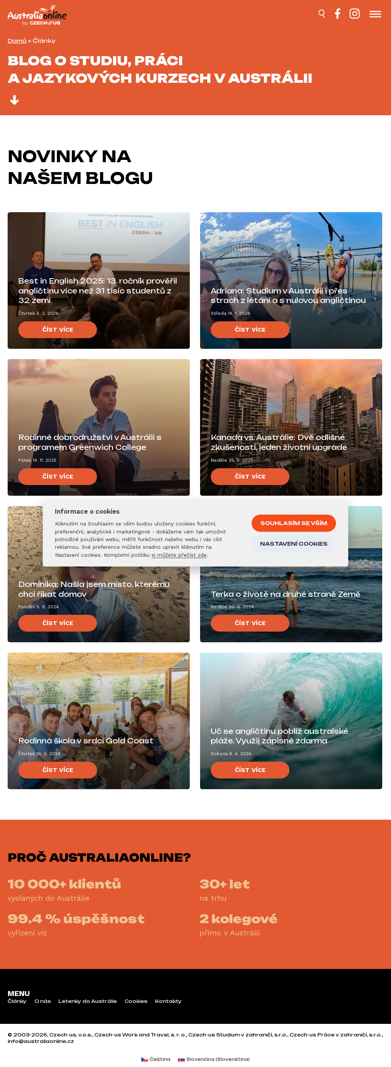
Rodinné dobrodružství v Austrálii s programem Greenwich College (90, 442)
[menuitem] (155, 1059)
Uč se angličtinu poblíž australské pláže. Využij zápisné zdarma (279, 736)
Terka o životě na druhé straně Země (285, 594)
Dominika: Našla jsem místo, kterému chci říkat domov (94, 589)
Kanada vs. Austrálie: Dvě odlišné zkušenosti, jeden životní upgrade (279, 442)
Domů (17, 40)
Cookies (135, 1001)
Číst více (57, 329)
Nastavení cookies (294, 543)
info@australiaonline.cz (41, 1041)
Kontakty (168, 1001)
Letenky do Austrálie (87, 1001)
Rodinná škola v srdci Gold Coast (85, 741)
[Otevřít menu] (375, 14)
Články (17, 1001)
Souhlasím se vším (293, 523)
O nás (42, 1001)
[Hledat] (322, 14)
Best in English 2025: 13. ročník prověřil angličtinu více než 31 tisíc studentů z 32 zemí (97, 291)
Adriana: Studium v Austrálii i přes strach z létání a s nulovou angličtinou (288, 296)
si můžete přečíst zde (179, 554)
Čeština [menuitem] (160, 1059)
